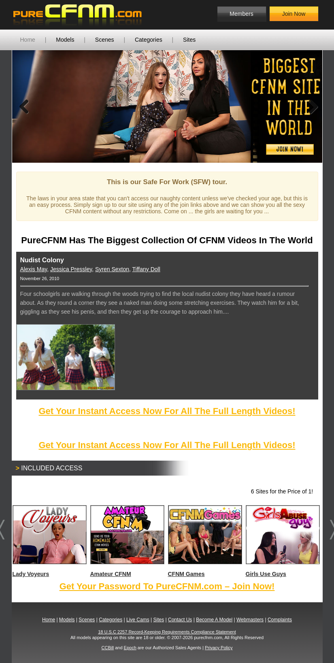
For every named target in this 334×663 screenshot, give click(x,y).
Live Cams (137, 620)
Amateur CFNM (127, 541)
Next (310, 106)
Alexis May (33, 269)
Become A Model (214, 620)
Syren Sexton (112, 269)
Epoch (130, 647)
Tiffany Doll (146, 269)
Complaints (280, 620)
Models (65, 39)
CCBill (108, 647)
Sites (189, 39)
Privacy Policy (218, 647)
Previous (24, 106)
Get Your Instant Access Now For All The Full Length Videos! (166, 411)
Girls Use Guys (282, 541)
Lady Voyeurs (49, 541)
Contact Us (180, 620)
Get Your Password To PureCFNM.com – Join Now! (167, 586)
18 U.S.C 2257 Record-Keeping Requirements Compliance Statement (167, 631)
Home (27, 39)
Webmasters (250, 620)
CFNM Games (204, 541)
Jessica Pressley (71, 269)
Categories (148, 39)
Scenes (104, 39)
